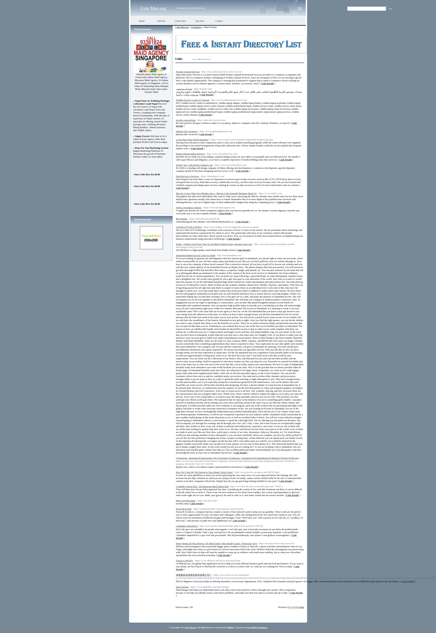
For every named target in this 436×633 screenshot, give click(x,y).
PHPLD (230, 627)
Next (301, 607)
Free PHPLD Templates (257, 627)
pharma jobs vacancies (187, 131)
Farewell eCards (184, 508)
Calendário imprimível (187, 526)
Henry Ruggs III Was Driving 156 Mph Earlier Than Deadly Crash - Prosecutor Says (216, 543)
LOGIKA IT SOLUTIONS (189, 227)
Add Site (161, 21)
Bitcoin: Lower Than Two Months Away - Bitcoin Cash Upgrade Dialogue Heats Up (216, 193)
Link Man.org (153, 8)
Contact (219, 21)
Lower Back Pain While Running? (192, 139)
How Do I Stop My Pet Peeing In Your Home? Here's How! (204, 472)
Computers (196, 27)
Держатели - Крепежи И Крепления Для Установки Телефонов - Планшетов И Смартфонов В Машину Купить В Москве (237, 458)
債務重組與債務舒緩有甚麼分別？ (194, 575)
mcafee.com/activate (186, 120)
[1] (288, 607)
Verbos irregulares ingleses (189, 207)
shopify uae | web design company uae (194, 165)
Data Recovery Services (187, 176)
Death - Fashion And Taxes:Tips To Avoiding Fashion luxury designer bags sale (214, 244)
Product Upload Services (188, 71)
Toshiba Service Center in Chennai (192, 100)
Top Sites (199, 21)
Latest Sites (180, 21)
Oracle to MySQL (184, 560)
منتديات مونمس (184, 88)
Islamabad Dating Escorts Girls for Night (195, 255)
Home (142, 21)
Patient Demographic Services (190, 153)
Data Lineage (182, 587)
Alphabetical (206, 59)
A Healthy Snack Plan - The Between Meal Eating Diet (202, 486)
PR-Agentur (182, 218)
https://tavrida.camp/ (186, 500)
